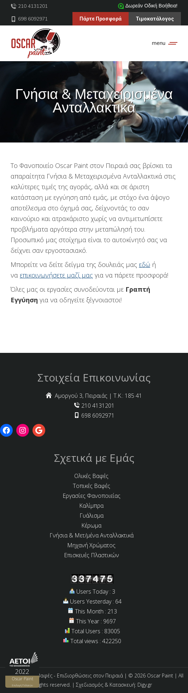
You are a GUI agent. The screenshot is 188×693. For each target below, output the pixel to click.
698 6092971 (29, 19)
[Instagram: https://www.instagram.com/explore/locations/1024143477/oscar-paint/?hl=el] (22, 430)
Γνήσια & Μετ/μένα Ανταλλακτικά (91, 535)
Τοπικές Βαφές (91, 486)
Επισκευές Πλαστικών (91, 555)
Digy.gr (144, 684)
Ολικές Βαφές (91, 476)
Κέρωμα (91, 525)
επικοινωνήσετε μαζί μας (56, 275)
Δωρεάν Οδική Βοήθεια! (147, 5)
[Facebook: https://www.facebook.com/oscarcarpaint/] (6, 430)
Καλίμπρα (91, 505)
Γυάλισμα (92, 515)
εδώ (144, 264)
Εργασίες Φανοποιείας (92, 496)
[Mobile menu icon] (162, 43)
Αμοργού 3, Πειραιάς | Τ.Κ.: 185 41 (94, 396)
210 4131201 (29, 6)
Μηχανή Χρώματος (91, 545)
